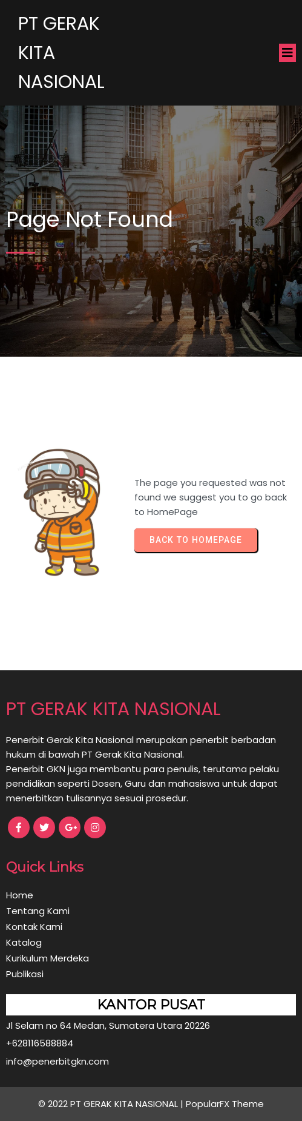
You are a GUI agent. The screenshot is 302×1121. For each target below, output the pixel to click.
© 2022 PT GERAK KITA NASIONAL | (112, 1103)
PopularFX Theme (225, 1103)
